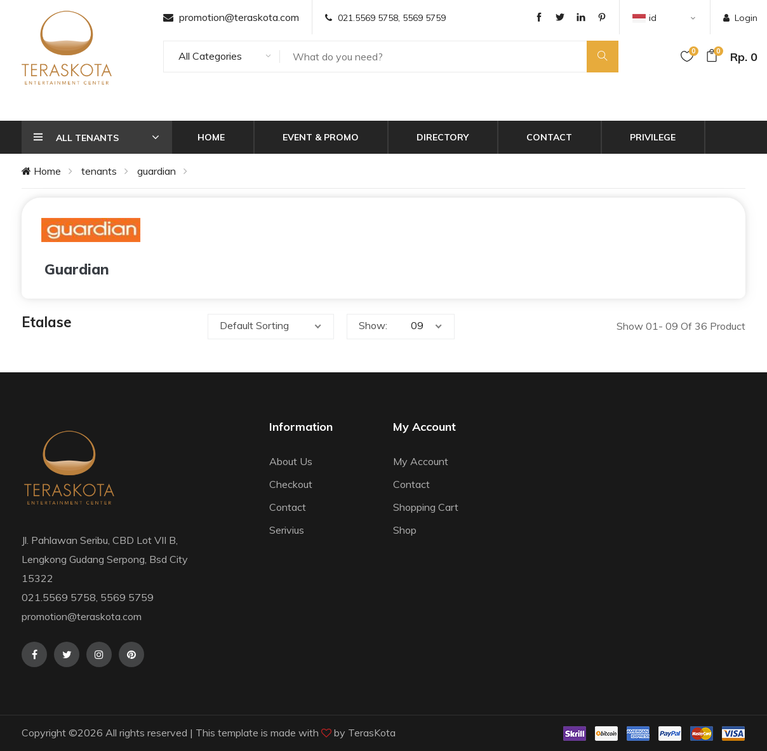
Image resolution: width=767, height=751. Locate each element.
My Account (420, 461)
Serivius (286, 530)
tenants (99, 171)
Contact (549, 137)
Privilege (653, 137)
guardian (156, 171)
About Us (290, 461)
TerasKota (372, 732)
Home (211, 137)
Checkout (290, 484)
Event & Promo (321, 137)
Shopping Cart (425, 507)
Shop (405, 530)
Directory (443, 137)
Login (740, 18)
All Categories (210, 56)
